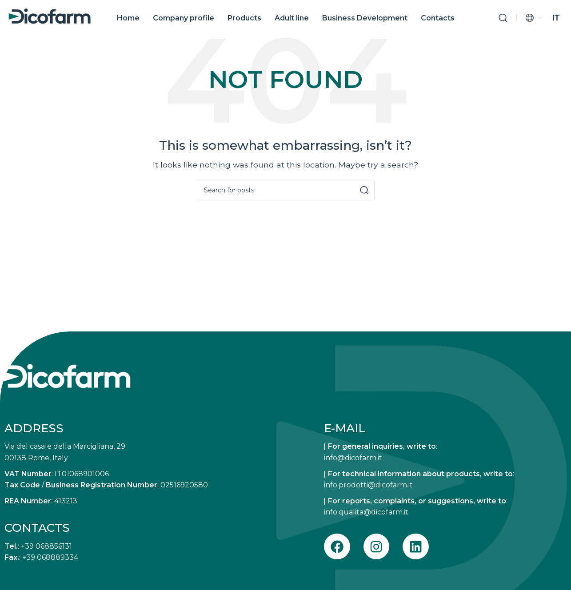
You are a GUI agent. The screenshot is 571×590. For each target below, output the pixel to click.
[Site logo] (49, 17)
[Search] (503, 19)
